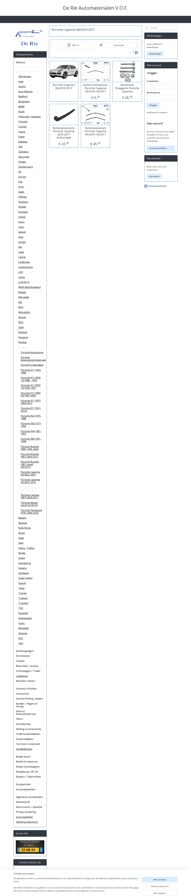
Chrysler (23, 121)
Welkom (20, 62)
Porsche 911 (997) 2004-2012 (31, 402)
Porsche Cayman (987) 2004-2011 (30, 496)
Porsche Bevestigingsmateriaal (33, 359)
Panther (22, 332)
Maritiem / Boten (25, 681)
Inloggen (153, 105)
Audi (20, 81)
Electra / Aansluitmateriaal (26, 713)
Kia (20, 247)
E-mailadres (152, 81)
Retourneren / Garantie (29, 807)
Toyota (22, 593)
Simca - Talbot (26, 548)
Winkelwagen (155, 53)
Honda (22, 206)
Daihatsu (23, 151)
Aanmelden (154, 176)
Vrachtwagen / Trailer (28, 671)
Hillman (22, 196)
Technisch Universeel (28, 744)
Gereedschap (23, 724)
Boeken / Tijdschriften (28, 776)
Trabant (23, 598)
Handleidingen (24, 749)
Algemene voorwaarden (29, 797)
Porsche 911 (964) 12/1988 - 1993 (31, 379)
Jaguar (22, 232)
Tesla (21, 588)
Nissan (22, 317)
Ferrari (22, 176)
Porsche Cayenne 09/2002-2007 (30, 473)
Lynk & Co (24, 282)
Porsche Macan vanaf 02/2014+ (29, 504)
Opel (21, 327)
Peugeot (23, 337)
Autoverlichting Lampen (29, 698)
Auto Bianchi (25, 91)
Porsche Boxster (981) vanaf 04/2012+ (30, 464)
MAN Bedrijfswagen (29, 287)
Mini (20, 307)
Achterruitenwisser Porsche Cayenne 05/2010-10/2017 (95, 88)
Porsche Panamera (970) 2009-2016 (31, 512)
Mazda (22, 292)
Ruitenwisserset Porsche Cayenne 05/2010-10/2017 (95, 131)
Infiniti (22, 217)
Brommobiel (23, 656)
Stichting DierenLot (27, 822)
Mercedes (23, 297)
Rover (21, 533)
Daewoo (23, 141)
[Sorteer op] (118, 45)
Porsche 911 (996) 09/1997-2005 (31, 394)
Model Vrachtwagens (28, 766)
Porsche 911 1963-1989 (31, 371)
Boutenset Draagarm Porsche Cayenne (127, 88)
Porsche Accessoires (32, 352)
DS (19, 171)
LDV (20, 272)
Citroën (22, 126)
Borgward (24, 101)
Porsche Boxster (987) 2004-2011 (30, 455)
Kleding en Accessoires (28, 729)
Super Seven (25, 578)
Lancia (22, 257)
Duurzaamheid (24, 817)
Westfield (23, 628)
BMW (21, 106)
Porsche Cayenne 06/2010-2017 (64, 86)
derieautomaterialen (155, 186)
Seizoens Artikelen (26, 688)
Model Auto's (23, 756)
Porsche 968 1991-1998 (31, 440)
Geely (21, 192)
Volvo (21, 623)
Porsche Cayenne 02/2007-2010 (30, 481)
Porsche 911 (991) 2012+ (31, 410)
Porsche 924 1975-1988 (31, 417)
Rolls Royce (24, 528)
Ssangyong (24, 563)
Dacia (21, 136)
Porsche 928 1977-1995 (31, 425)
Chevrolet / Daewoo (29, 116)
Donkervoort (25, 166)
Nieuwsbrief (23, 802)
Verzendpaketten (25, 789)
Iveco (21, 227)
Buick (21, 111)
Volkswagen (25, 618)
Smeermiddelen (24, 739)
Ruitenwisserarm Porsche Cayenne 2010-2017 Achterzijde (64, 132)
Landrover (24, 262)
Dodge (22, 161)
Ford (20, 186)
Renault (22, 523)
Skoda (21, 553)
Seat (20, 543)
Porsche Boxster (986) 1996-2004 (30, 448)
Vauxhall (23, 613)
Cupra (21, 131)
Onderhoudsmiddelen (28, 734)
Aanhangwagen (25, 651)
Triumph (23, 603)
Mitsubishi (24, 312)
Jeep (20, 237)
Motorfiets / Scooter (27, 666)
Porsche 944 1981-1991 (31, 433)
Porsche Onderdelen (32, 365)
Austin (22, 86)
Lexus (21, 277)
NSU (20, 322)
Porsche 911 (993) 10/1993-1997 (31, 387)
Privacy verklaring (26, 812)
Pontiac (22, 342)
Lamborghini (25, 267)
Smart (21, 558)
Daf (20, 146)
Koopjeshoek (23, 784)
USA (20, 643)
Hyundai (23, 212)
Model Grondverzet (27, 761)
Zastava (22, 633)
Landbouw (22, 676)
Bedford (22, 96)
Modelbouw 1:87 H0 (27, 771)
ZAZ (20, 638)
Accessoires (22, 693)
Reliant (22, 518)
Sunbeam (23, 573)
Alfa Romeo (24, 76)
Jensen (22, 242)
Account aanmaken (158, 148)
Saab (21, 538)
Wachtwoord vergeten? (157, 112)
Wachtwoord (153, 92)
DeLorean (24, 156)
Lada (21, 252)
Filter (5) (73, 45)
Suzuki (22, 583)
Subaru (22, 568)
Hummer (23, 202)
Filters (19, 719)
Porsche (22, 347)
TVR (20, 608)
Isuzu (21, 222)
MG (20, 302)
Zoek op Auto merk (27, 71)
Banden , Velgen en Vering (27, 705)
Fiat (20, 181)
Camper (20, 661)
